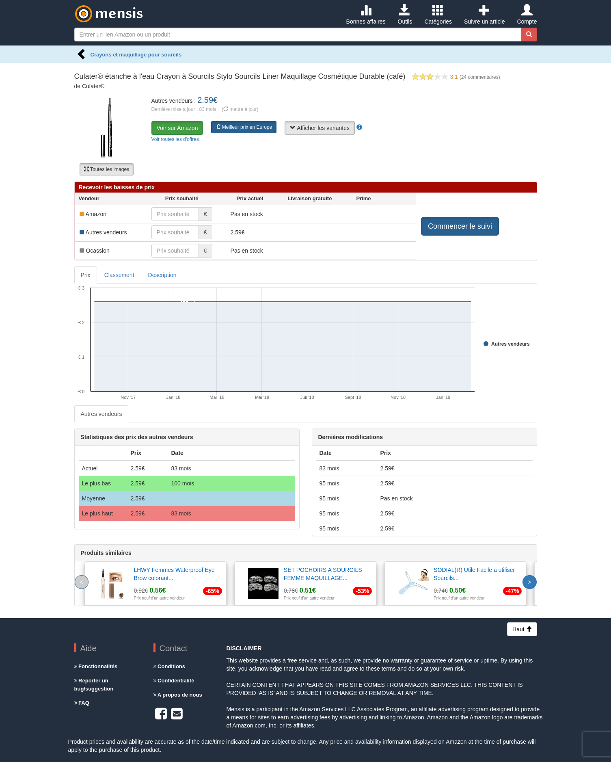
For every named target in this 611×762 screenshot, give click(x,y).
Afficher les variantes (320, 128)
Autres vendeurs (101, 414)
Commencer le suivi (460, 226)
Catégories (438, 14)
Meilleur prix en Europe (244, 127)
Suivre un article (484, 14)
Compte (527, 14)
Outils (405, 14)
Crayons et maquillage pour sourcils (136, 55)
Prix (86, 275)
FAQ (81, 703)
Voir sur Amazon (177, 128)
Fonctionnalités (96, 666)
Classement (119, 275)
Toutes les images (106, 169)
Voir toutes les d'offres (175, 139)
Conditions (169, 666)
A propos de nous (177, 695)
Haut (521, 629)
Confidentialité (173, 681)
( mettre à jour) (240, 109)
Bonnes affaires (366, 14)
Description (162, 275)
